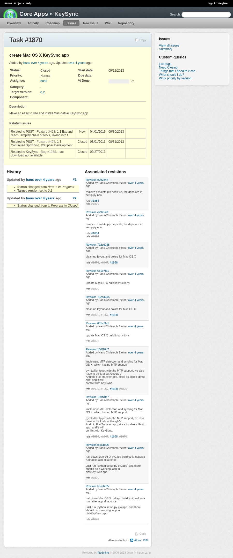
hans (26, 63)
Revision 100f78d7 (97, 349)
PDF (146, 540)
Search (175, 14)
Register (223, 3)
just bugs (165, 64)
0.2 (42, 92)
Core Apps (33, 14)
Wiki (108, 23)
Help (29, 3)
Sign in (212, 3)
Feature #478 (46, 142)
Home (8, 3)
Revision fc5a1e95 (97, 444)
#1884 (95, 200)
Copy (143, 40)
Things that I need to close (177, 71)
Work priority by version (175, 78)
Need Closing (168, 67)
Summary (165, 49)
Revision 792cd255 (98, 244)
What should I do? (171, 75)
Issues (71, 23)
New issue (90, 23)
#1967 (104, 262)
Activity (33, 23)
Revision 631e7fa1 (97, 270)
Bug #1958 (48, 152)
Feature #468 (46, 131)
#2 (74, 198)
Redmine (103, 552)
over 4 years (39, 63)
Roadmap (53, 23)
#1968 (114, 262)
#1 (74, 180)
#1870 (95, 203)
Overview (14, 23)
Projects (19, 3)
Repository (126, 23)
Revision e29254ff (97, 179)
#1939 (95, 388)
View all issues (169, 45)
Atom (137, 540)
